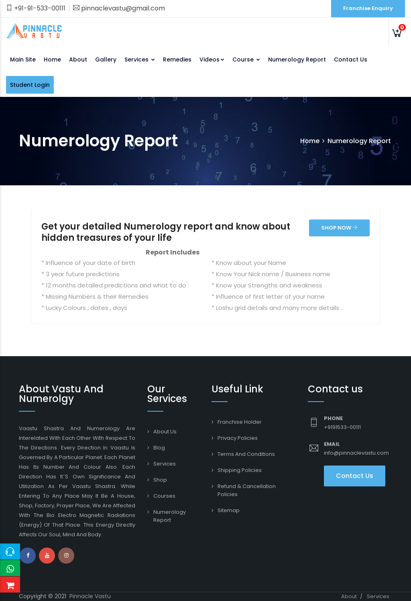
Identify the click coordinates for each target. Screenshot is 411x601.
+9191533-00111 (342, 427)
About (78, 59)
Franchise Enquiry (368, 8)
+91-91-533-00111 (35, 8)
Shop (160, 480)
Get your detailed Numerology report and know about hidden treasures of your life (165, 232)
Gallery (105, 59)
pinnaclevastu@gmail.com (119, 8)
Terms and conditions (246, 454)
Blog (159, 447)
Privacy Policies (238, 438)
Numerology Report (297, 59)
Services (139, 59)
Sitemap (229, 510)
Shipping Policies (240, 470)
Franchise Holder (240, 422)
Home (52, 59)
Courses (164, 496)
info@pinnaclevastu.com (356, 453)
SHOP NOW (339, 228)
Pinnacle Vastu (90, 596)
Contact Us (350, 59)
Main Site (23, 59)
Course (246, 59)
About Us (165, 431)
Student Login (30, 85)
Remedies (177, 59)
